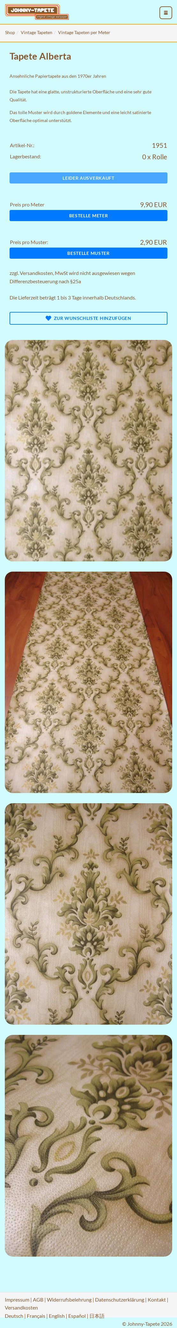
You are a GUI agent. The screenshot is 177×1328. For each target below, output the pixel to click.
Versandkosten (36, 273)
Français (36, 1316)
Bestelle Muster (88, 253)
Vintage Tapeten (36, 32)
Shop (10, 32)
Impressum (17, 1299)
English (57, 1316)
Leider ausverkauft (88, 178)
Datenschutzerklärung (119, 1299)
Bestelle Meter (88, 215)
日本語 (97, 1316)
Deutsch (14, 1316)
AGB (38, 1299)
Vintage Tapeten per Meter (84, 32)
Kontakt (157, 1299)
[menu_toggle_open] (165, 12)
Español (77, 1316)
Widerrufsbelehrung (69, 1299)
